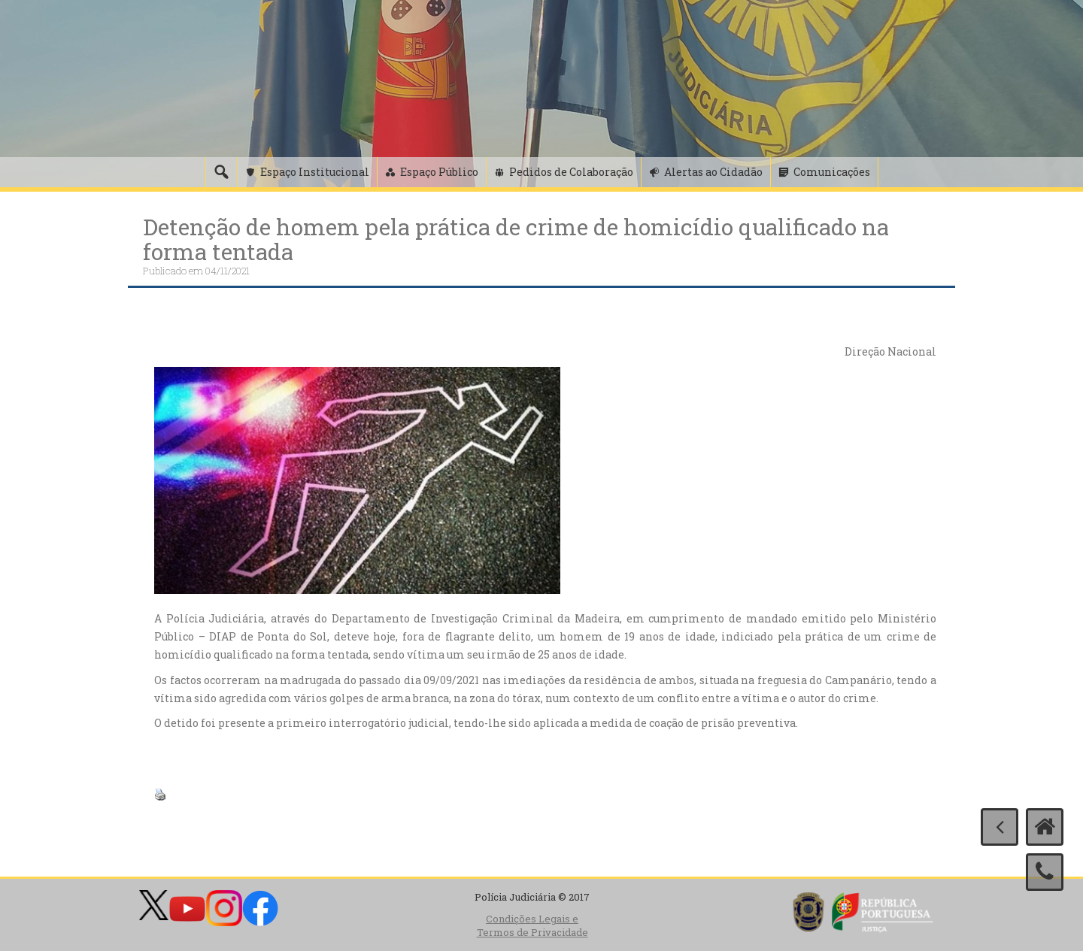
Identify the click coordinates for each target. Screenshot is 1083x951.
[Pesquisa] (221, 172)
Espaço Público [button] (439, 172)
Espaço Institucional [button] (314, 172)
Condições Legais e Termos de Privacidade (532, 926)
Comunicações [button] (831, 172)
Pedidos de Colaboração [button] (571, 172)
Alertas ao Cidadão (713, 172)
